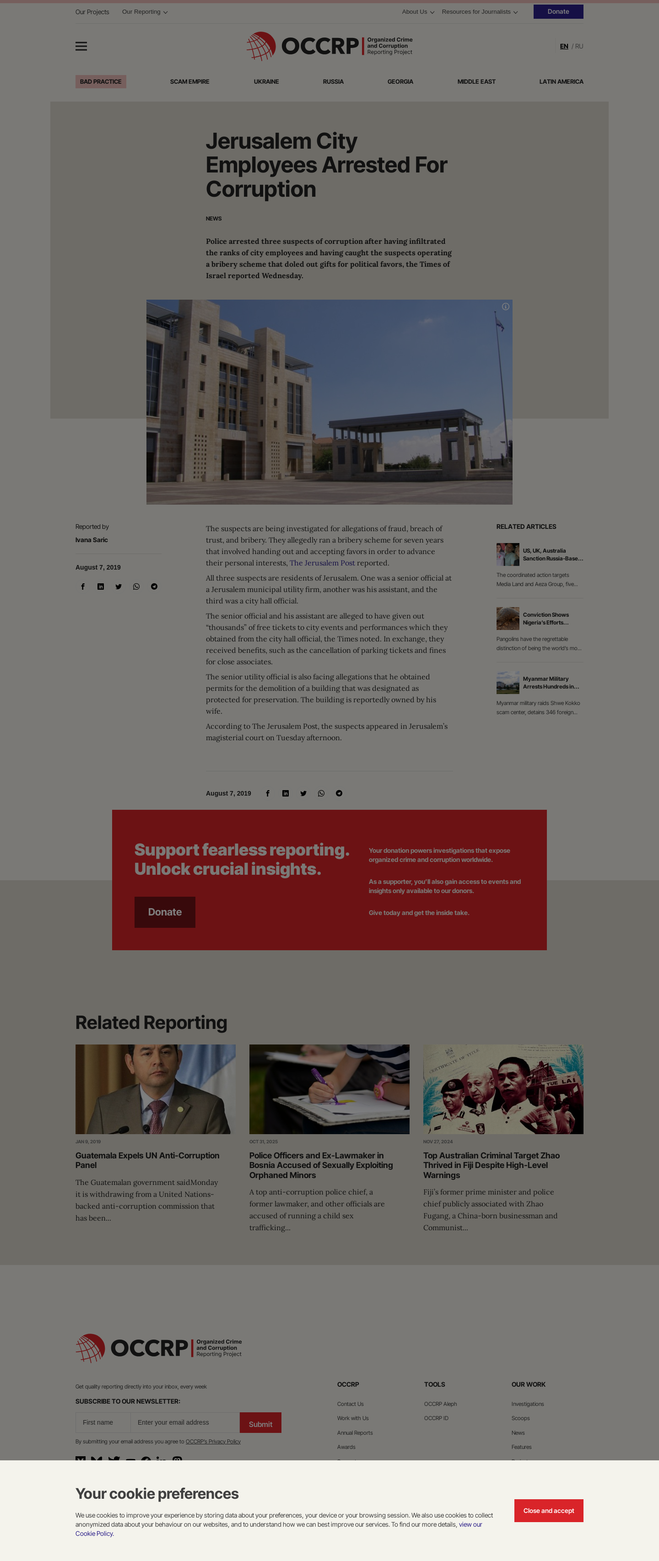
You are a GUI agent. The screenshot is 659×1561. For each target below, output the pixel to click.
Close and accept (549, 1510)
